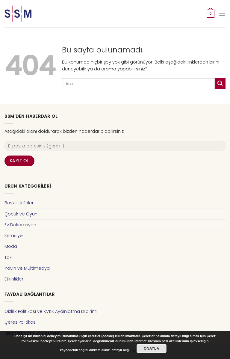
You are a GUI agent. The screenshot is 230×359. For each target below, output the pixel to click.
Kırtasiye (13, 236)
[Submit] (220, 83)
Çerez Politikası (20, 322)
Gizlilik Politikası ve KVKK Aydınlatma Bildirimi (50, 311)
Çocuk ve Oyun (20, 214)
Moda (10, 246)
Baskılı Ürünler (19, 203)
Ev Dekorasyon (20, 225)
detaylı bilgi (120, 350)
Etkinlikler (13, 279)
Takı (8, 257)
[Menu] (222, 14)
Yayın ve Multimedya (27, 268)
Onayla (151, 348)
